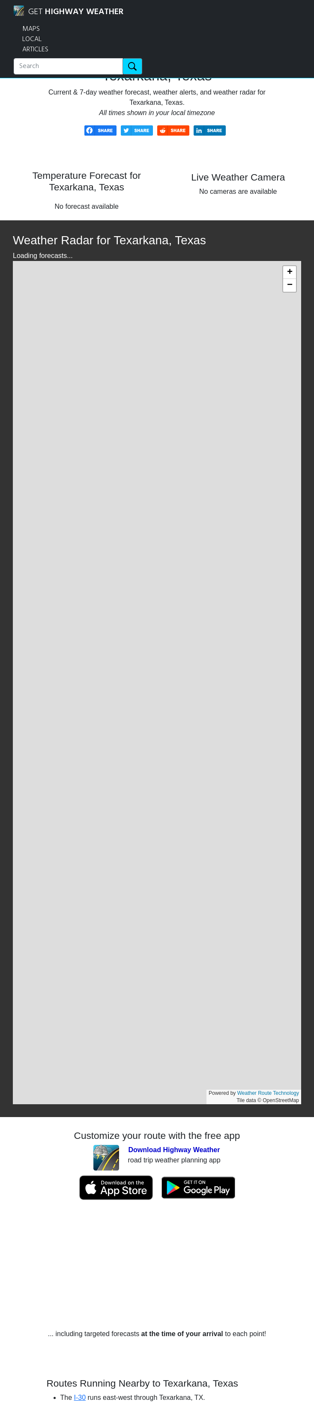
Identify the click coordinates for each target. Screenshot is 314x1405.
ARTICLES (35, 49)
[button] (289, 272)
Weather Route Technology (268, 1093)
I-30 (80, 1397)
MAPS (31, 29)
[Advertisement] (157, 1265)
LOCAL (32, 39)
